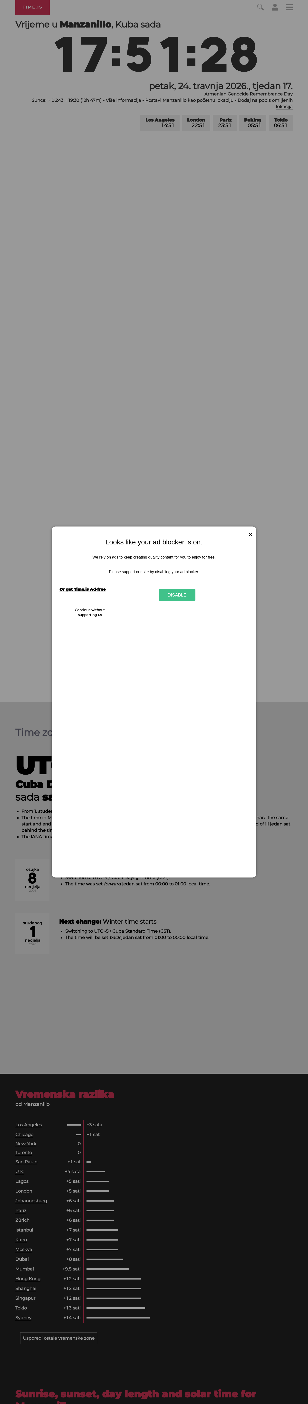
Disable (177, 594)
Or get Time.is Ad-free (82, 589)
